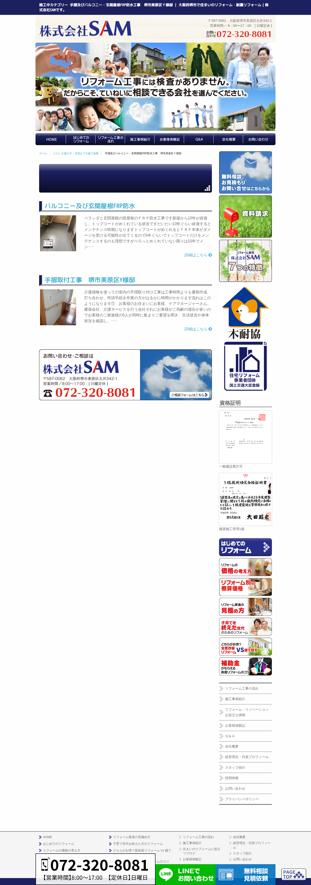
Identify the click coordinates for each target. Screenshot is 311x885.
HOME (47, 837)
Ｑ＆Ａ (230, 736)
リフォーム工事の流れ (242, 688)
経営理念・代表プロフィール (247, 757)
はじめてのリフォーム (58, 843)
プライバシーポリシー (242, 799)
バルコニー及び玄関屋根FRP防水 (90, 205)
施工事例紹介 (235, 699)
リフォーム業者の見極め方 (131, 837)
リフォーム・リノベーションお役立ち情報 (247, 712)
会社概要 (232, 746)
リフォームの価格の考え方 (61, 850)
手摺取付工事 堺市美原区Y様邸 (90, 279)
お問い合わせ (235, 788)
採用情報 (232, 778)
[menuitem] (52, 139)
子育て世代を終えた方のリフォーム (138, 843)
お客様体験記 (235, 725)
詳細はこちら (198, 255)
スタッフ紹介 (235, 767)
